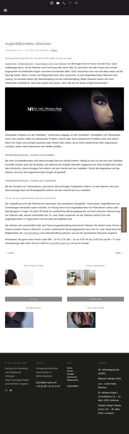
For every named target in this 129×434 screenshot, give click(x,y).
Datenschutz (72, 380)
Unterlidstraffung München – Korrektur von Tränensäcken (30, 180)
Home (69, 368)
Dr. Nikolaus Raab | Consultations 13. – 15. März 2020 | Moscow (109, 396)
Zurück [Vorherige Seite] (10, 253)
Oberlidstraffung (31, 233)
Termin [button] (70, 371)
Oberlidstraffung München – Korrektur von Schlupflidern (30, 155)
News (54, 50)
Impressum (72, 377)
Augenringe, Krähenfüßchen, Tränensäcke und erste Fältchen (36, 64)
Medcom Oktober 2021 (109, 378)
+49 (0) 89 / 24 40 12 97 (48, 386)
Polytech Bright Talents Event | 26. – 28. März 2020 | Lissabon (109, 409)
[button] (5, 10)
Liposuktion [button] (72, 386)
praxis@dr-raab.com (60, 243)
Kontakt (70, 374)
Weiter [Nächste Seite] (119, 253)
